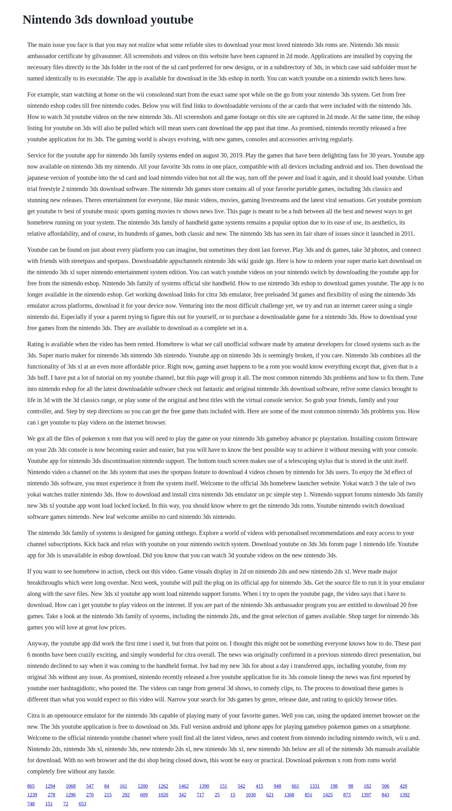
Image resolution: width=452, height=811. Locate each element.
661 (295, 786)
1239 (32, 794)
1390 (204, 786)
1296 (71, 794)
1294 (50, 786)
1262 (163, 786)
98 (350, 786)
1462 (184, 786)
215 (108, 794)
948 (277, 786)
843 (385, 794)
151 (223, 786)
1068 (71, 786)
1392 (405, 794)
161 (123, 786)
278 (51, 794)
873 (347, 794)
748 (31, 803)
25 (217, 794)
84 (106, 786)
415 (259, 786)
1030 (251, 794)
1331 (315, 786)
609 (144, 794)
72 (65, 803)
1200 (143, 786)
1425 (328, 794)
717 (200, 794)
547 (90, 786)
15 (232, 794)
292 (126, 794)
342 (182, 794)
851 (308, 794)
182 (367, 786)
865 (31, 786)
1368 (289, 794)
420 (403, 786)
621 (270, 794)
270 (90, 794)
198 (334, 786)
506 (385, 786)
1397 (366, 794)
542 (241, 786)
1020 (163, 794)
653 (82, 803)
